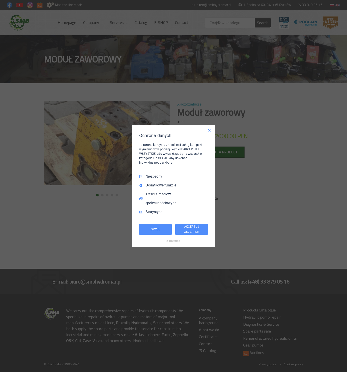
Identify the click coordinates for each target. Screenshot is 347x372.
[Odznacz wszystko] (209, 130)
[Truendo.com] (173, 241)
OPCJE (155, 229)
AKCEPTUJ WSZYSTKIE (192, 229)
